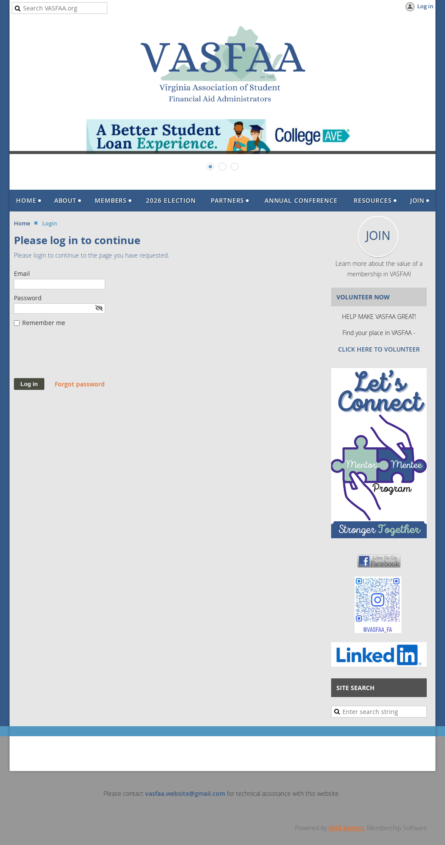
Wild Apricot (347, 828)
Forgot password (80, 384)
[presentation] (80, 357)
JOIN (378, 235)
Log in (425, 6)
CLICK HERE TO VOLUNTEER (379, 349)
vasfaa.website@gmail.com (185, 793)
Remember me (43, 323)
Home (22, 223)
